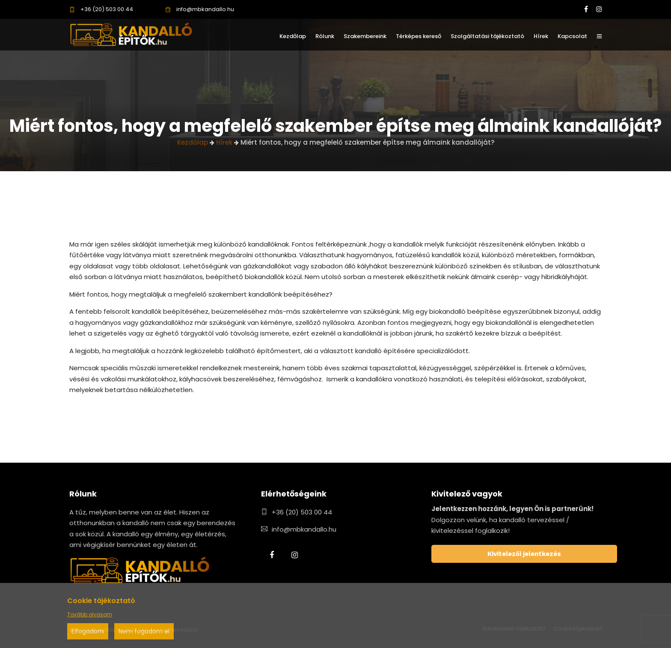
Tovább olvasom (89, 614)
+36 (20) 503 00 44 (101, 9)
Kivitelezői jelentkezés (524, 554)
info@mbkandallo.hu (199, 9)
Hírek (541, 36)
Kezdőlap (292, 36)
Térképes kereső (418, 36)
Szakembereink (365, 36)
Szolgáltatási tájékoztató (487, 36)
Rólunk (324, 36)
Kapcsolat (572, 36)
